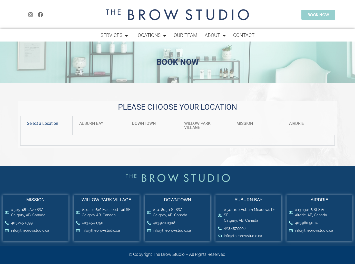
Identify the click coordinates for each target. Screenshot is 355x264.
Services (114, 35)
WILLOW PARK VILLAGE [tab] (197, 125)
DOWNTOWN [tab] (144, 123)
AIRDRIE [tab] (296, 123)
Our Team (185, 35)
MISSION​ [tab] (244, 123)
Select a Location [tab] (42, 123)
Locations (150, 35)
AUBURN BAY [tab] (91, 123)
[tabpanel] (177, 140)
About (215, 35)
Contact (243, 35)
